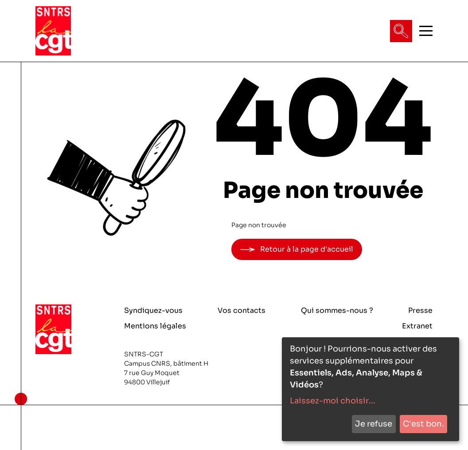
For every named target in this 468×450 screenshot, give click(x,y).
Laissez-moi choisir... (332, 401)
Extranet (417, 326)
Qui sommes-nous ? (337, 310)
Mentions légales (155, 326)
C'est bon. (423, 424)
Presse (420, 310)
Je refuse (373, 424)
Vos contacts (241, 310)
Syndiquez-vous (153, 310)
